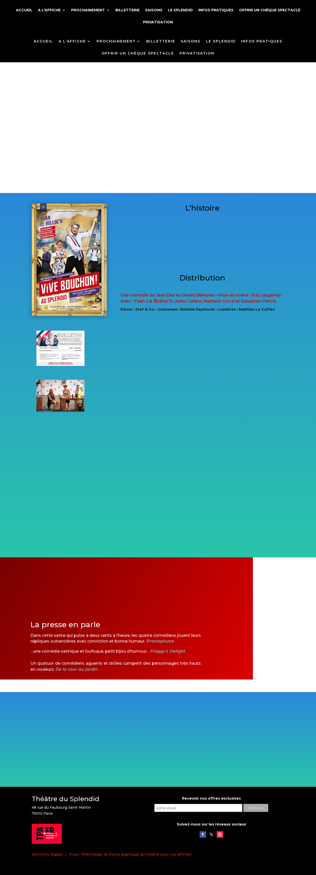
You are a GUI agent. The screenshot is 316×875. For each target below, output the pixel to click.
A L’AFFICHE (49, 10)
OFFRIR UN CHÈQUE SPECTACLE (269, 10)
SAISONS (153, 10)
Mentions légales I (50, 854)
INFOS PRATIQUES (216, 10)
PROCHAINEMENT (88, 10)
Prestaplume (160, 641)
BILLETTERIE (127, 10)
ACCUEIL (24, 10)
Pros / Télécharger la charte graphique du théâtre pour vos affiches (130, 854)
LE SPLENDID (180, 10)
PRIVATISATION (158, 22)
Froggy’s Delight (167, 651)
